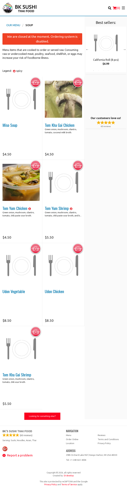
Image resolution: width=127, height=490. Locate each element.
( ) (116, 7)
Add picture (35, 82)
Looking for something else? (42, 416)
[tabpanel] (105, 49)
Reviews (102, 435)
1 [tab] (93, 70)
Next (124, 49)
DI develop (69, 476)
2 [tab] (98, 70)
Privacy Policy (104, 443)
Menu (68, 435)
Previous (87, 49)
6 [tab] (118, 70)
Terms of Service (69, 484)
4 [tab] (108, 70)
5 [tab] (113, 70)
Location (70, 443)
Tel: (76, 460)
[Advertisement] (106, 95)
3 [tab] (103, 70)
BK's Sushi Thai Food (17, 431)
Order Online (72, 439)
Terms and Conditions (108, 439)
